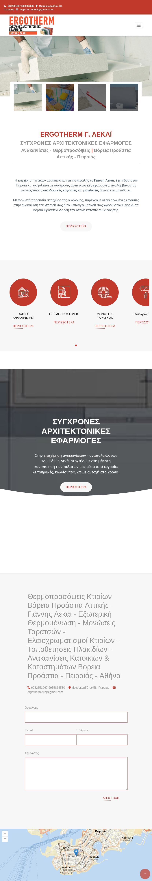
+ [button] (5, 829)
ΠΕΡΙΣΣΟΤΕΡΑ (23, 326)
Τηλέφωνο (83, 730)
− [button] (5, 835)
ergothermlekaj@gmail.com (36, 9)
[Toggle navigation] (139, 25)
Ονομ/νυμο (31, 707)
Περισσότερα (76, 226)
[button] (11, 64)
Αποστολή (111, 798)
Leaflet (7, 878)
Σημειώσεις (32, 753)
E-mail (29, 730)
